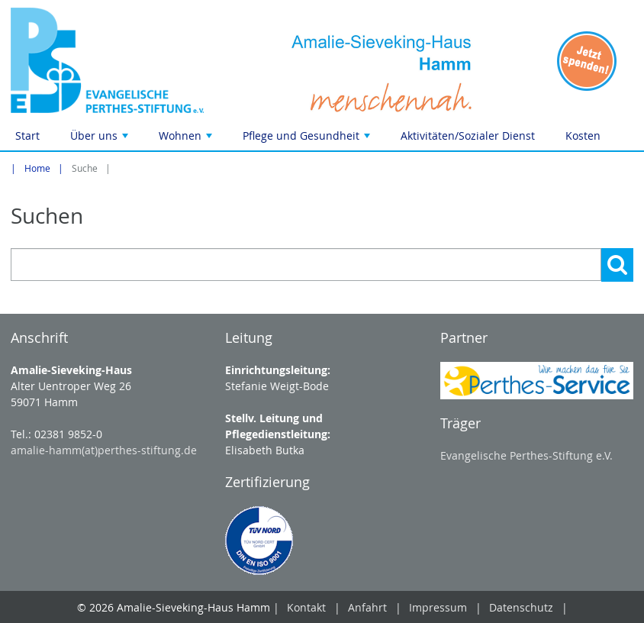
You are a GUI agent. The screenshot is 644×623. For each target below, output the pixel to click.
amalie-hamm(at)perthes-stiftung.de (104, 450)
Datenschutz (521, 607)
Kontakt (306, 607)
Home (37, 168)
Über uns (100, 139)
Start (27, 135)
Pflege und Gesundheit (308, 139)
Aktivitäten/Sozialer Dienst (468, 135)
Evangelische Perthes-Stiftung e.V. (526, 455)
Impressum (438, 607)
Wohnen (187, 139)
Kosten (583, 135)
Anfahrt (367, 607)
